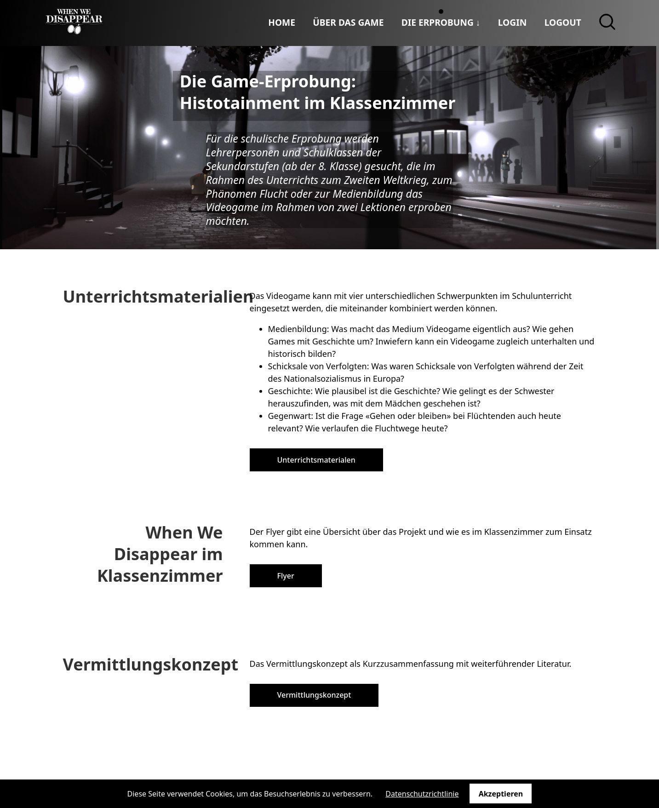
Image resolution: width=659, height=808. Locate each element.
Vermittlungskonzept (151, 664)
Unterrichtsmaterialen (316, 460)
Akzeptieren (501, 794)
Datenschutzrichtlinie (421, 794)
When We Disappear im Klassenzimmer (160, 554)
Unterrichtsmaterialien (158, 296)
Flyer (285, 576)
